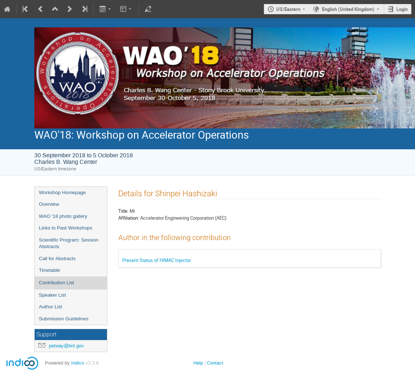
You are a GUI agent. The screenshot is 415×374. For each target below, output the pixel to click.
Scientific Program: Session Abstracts (69, 243)
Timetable (49, 270)
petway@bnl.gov (66, 346)
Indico (77, 363)
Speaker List (52, 295)
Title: (123, 211)
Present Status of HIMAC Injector (156, 260)
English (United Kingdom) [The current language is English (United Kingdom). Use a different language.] (348, 9)
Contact (215, 363)
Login (402, 9)
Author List (50, 306)
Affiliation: (128, 218)
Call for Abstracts (57, 258)
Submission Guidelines (64, 318)
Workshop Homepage (62, 192)
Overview (49, 204)
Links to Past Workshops (65, 228)
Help (198, 363)
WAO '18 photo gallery (63, 216)
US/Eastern (288, 9)
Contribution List (56, 282)
